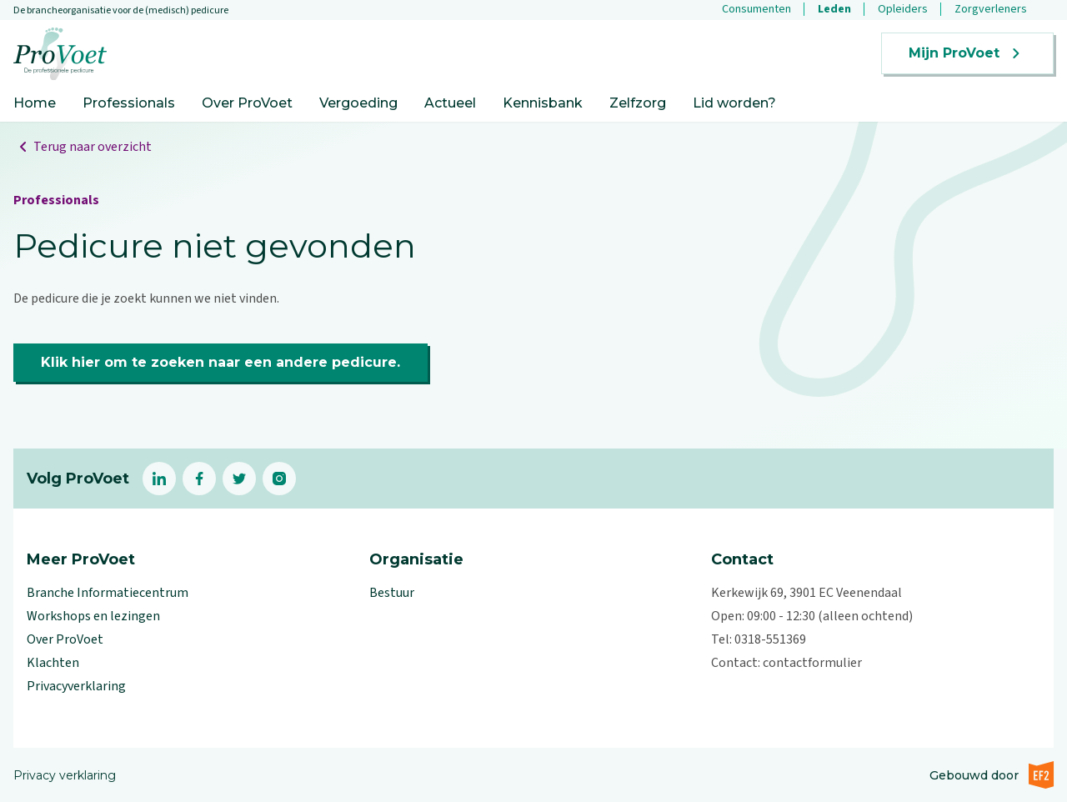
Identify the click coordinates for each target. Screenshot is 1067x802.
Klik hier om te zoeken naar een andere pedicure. (220, 362)
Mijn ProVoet (967, 53)
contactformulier (812, 663)
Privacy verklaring (64, 775)
